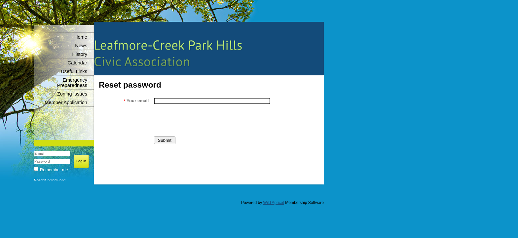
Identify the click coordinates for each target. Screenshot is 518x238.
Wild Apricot (273, 202)
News (81, 45)
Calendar (77, 62)
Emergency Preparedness (72, 82)
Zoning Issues (72, 94)
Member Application (66, 102)
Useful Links (74, 71)
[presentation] (204, 120)
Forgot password (49, 180)
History (79, 54)
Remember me (54, 169)
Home (80, 37)
